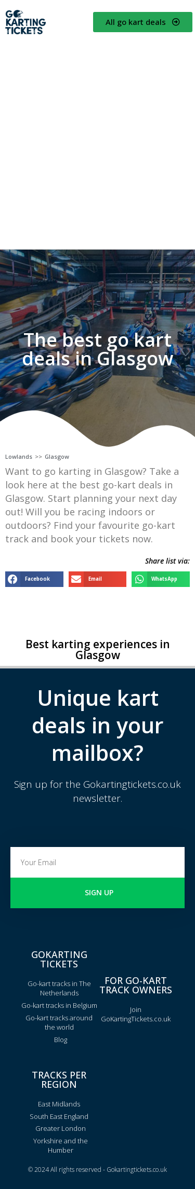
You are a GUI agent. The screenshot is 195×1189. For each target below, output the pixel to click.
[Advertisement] (97, 141)
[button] (34, 578)
